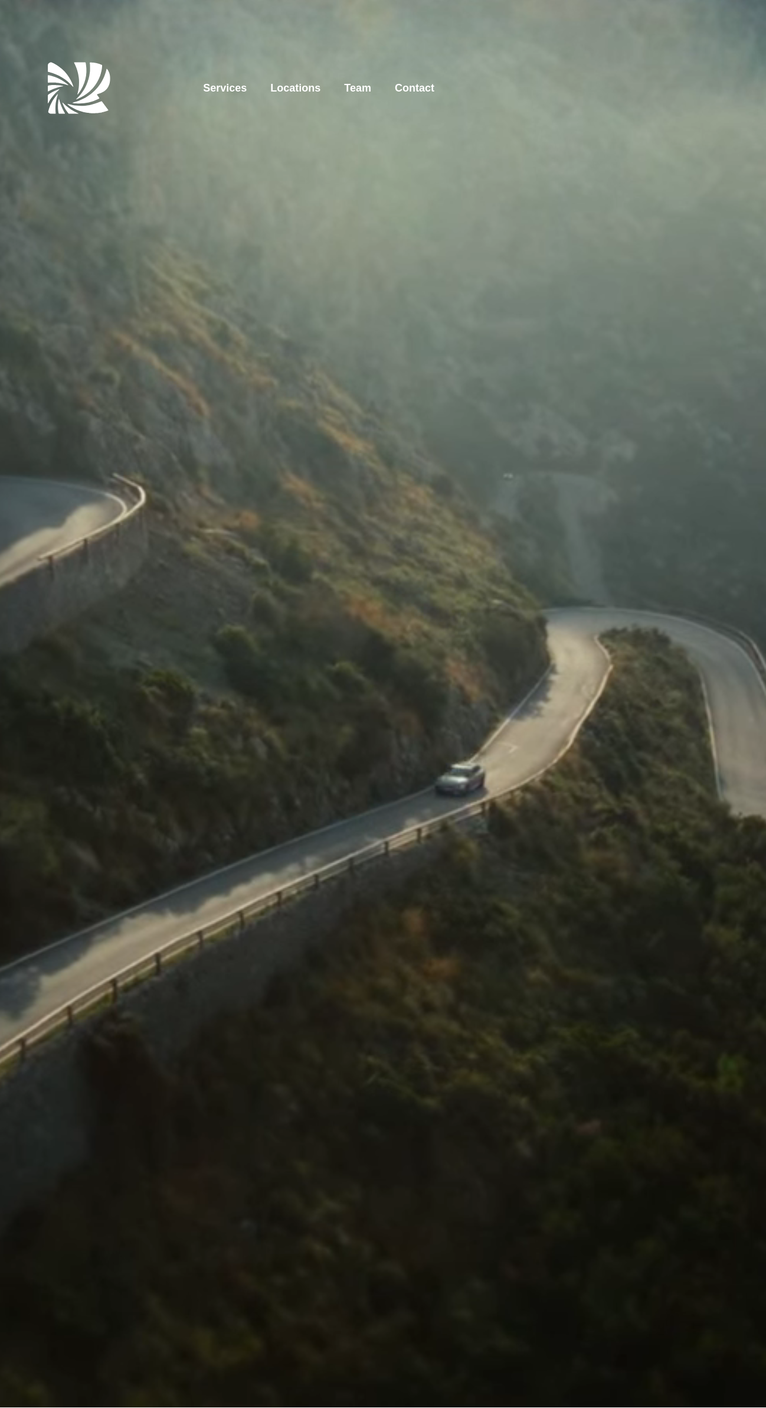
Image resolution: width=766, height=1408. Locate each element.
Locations (295, 88)
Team (357, 88)
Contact (414, 88)
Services (225, 88)
